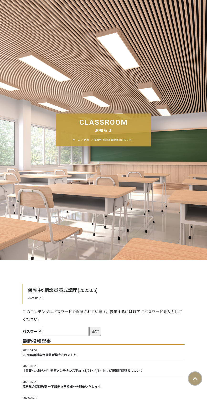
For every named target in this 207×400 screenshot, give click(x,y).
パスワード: (55, 331)
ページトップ (195, 378)
